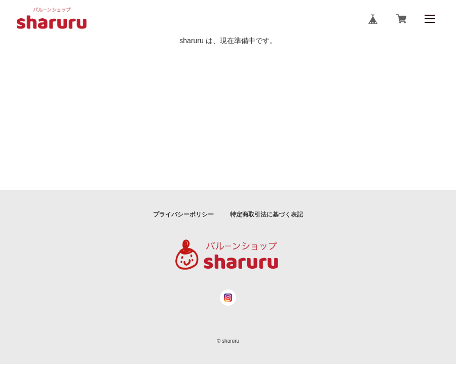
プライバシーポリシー (183, 214)
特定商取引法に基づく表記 (266, 214)
